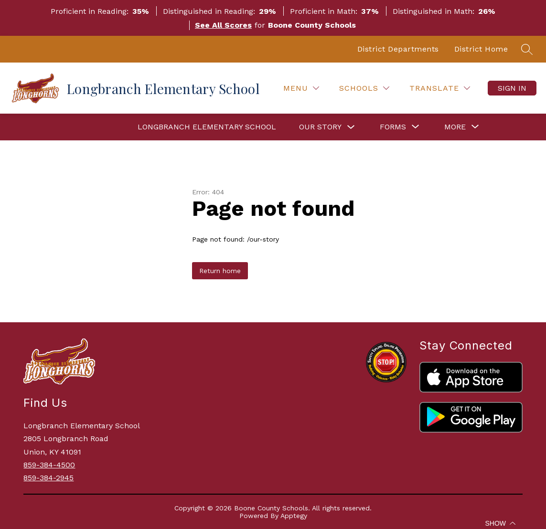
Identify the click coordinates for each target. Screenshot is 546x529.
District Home (481, 48)
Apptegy (293, 515)
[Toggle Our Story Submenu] (351, 127)
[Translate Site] (439, 88)
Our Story (320, 126)
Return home (220, 271)
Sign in (512, 88)
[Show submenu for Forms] (393, 127)
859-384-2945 (48, 477)
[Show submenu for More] (455, 127)
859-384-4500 (49, 464)
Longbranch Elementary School (207, 126)
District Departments (398, 48)
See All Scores (223, 25)
